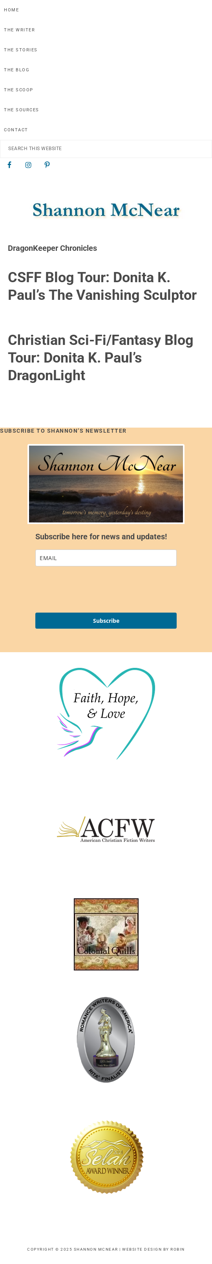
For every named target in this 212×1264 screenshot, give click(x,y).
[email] (106, 557)
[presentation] (95, 589)
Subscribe (106, 620)
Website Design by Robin (153, 1249)
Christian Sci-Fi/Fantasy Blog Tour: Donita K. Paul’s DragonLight (101, 358)
